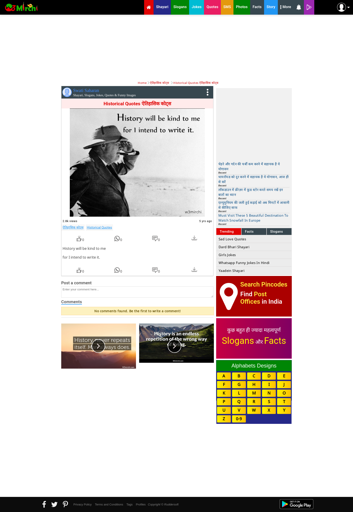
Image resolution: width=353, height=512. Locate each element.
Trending (227, 232)
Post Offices (253, 297)
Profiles (140, 504)
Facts (249, 232)
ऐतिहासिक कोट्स (73, 227)
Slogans (276, 232)
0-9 (239, 418)
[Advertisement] (176, 47)
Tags (130, 504)
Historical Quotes (99, 227)
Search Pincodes (263, 284)
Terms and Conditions (109, 504)
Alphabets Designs (253, 366)
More (285, 7)
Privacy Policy (82, 504)
